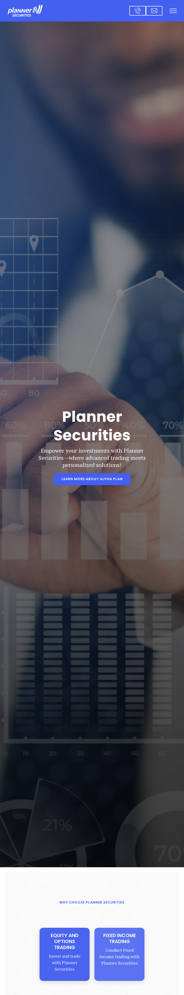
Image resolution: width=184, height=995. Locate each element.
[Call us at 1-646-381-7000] (137, 11)
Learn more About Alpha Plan (92, 479)
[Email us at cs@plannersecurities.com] (154, 11)
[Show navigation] (173, 10)
